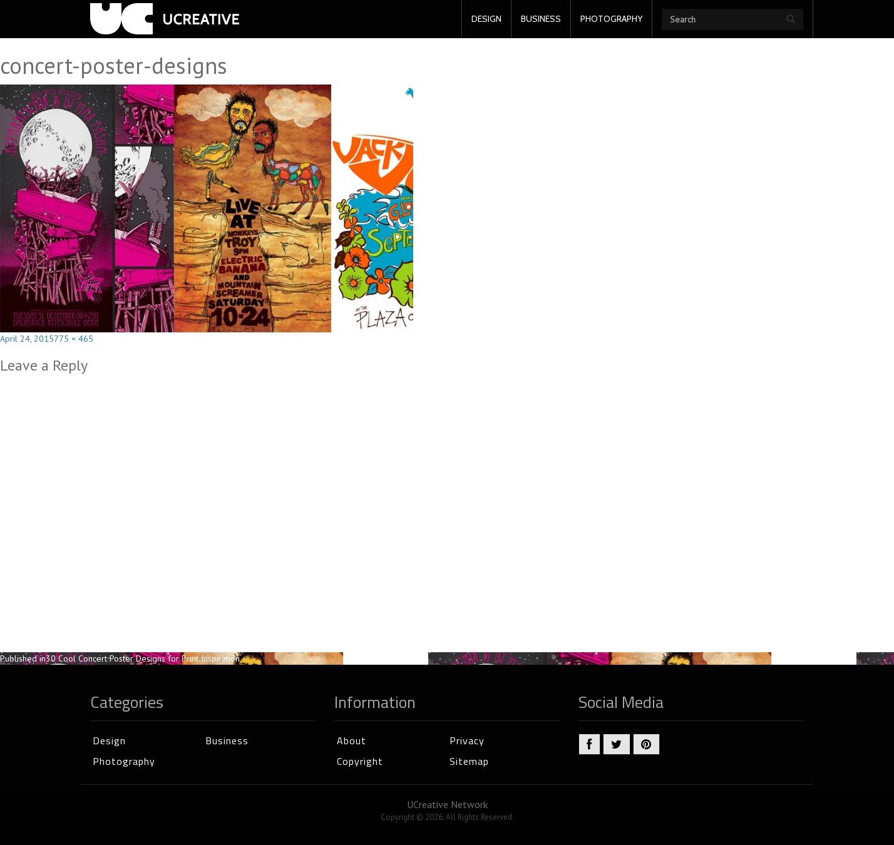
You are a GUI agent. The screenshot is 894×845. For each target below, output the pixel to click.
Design (109, 740)
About (351, 740)
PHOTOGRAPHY (611, 18)
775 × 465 (73, 338)
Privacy (467, 740)
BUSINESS (541, 18)
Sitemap (469, 761)
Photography (124, 761)
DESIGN (486, 18)
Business (227, 740)
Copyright (360, 761)
